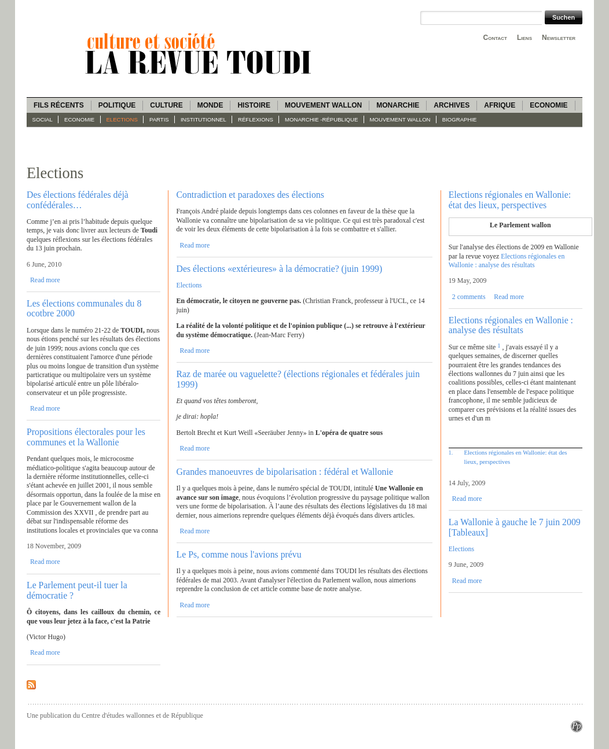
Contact (495, 38)
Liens (524, 38)
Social (42, 119)
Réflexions (255, 119)
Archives (451, 105)
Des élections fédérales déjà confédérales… (78, 199)
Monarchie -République (321, 119)
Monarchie (397, 105)
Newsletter (558, 38)
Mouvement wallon (323, 105)
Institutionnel (203, 119)
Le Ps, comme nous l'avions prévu (239, 554)
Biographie (459, 119)
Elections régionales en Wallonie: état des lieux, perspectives (510, 199)
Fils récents (59, 105)
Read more (45, 280)
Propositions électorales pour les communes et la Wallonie (86, 437)
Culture (166, 105)
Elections (121, 119)
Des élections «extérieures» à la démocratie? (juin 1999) (280, 269)
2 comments (469, 297)
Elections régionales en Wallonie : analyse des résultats (506, 260)
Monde (210, 105)
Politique (117, 105)
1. (451, 452)
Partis (159, 119)
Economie (548, 105)
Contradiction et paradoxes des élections (250, 195)
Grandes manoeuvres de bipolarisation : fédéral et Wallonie (285, 472)
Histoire (253, 105)
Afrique (499, 105)
